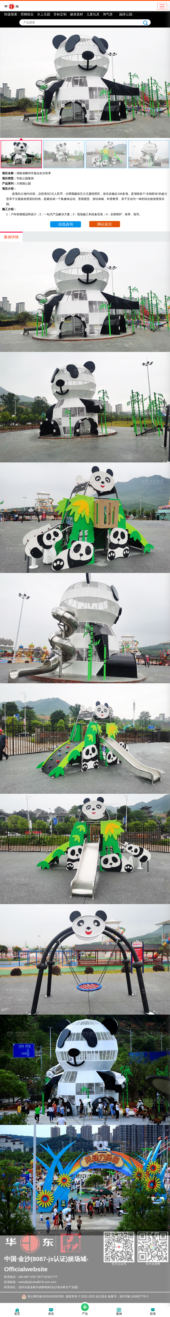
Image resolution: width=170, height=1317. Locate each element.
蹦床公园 (125, 14)
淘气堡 (108, 14)
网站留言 (104, 224)
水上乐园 (43, 14)
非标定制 (60, 14)
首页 (17, 1312)
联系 (153, 1312)
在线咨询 (65, 224)
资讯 (51, 1312)
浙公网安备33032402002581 (46, 1291)
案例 (119, 1312)
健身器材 (76, 14)
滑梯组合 (27, 14)
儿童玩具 (92, 14)
